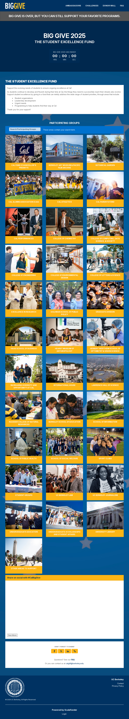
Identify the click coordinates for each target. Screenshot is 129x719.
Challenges (92, 6)
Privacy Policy (118, 686)
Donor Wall (109, 6)
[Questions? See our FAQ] (73, 660)
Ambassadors (73, 6)
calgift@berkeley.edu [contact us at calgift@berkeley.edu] (75, 663)
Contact (120, 683)
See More (12, 635)
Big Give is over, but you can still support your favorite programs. (64, 16)
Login (64, 714)
